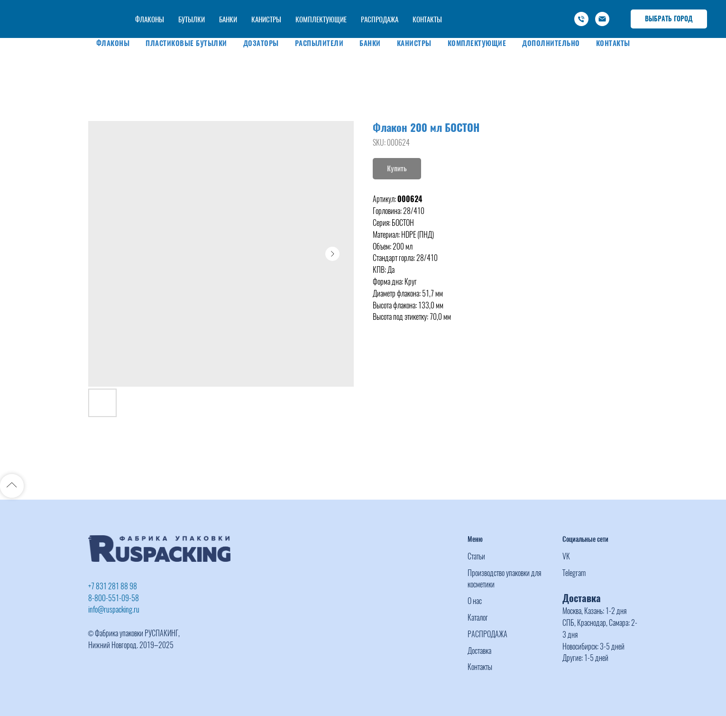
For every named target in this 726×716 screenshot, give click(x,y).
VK (566, 556)
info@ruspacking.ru (515, 19)
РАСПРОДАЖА (487, 634)
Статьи (476, 556)
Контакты (613, 43)
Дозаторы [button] (261, 43)
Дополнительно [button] (551, 43)
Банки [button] (370, 43)
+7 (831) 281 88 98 (460, 9)
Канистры (414, 43)
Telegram (574, 573)
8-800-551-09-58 (113, 598)
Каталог (478, 618)
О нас (475, 601)
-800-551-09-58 (519, 9)
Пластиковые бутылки (186, 43)
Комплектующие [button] (477, 43)
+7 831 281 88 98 (112, 586)
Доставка (479, 651)
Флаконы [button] (113, 43)
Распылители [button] (319, 43)
